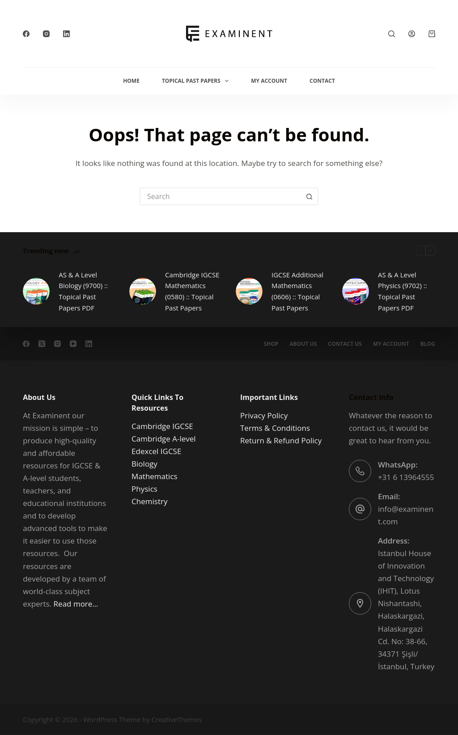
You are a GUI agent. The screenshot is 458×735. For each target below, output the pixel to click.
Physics (144, 489)
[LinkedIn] (66, 33)
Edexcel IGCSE (156, 451)
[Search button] (309, 196)
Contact (322, 81)
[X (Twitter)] (41, 343)
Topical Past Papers (197, 81)
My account (391, 343)
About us (303, 343)
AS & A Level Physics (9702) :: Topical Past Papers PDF (402, 291)
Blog (427, 343)
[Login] (411, 33)
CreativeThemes (177, 719)
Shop (271, 343)
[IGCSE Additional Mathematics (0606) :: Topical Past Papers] (249, 291)
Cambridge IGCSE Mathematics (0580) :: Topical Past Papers (192, 291)
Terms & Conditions (275, 428)
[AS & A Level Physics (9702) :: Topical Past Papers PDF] (355, 291)
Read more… (76, 603)
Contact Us (345, 343)
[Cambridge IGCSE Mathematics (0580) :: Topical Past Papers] (142, 291)
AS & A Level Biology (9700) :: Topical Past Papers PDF (83, 291)
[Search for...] (220, 196)
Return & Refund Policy (281, 440)
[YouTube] (73, 343)
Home (131, 81)
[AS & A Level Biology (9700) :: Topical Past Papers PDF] (36, 291)
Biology (144, 464)
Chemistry (149, 501)
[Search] (391, 33)
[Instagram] (46, 33)
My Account (269, 81)
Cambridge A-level (163, 438)
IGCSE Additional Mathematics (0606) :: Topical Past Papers (297, 291)
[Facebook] (26, 33)
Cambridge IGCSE (162, 426)
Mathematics (154, 476)
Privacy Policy (264, 415)
